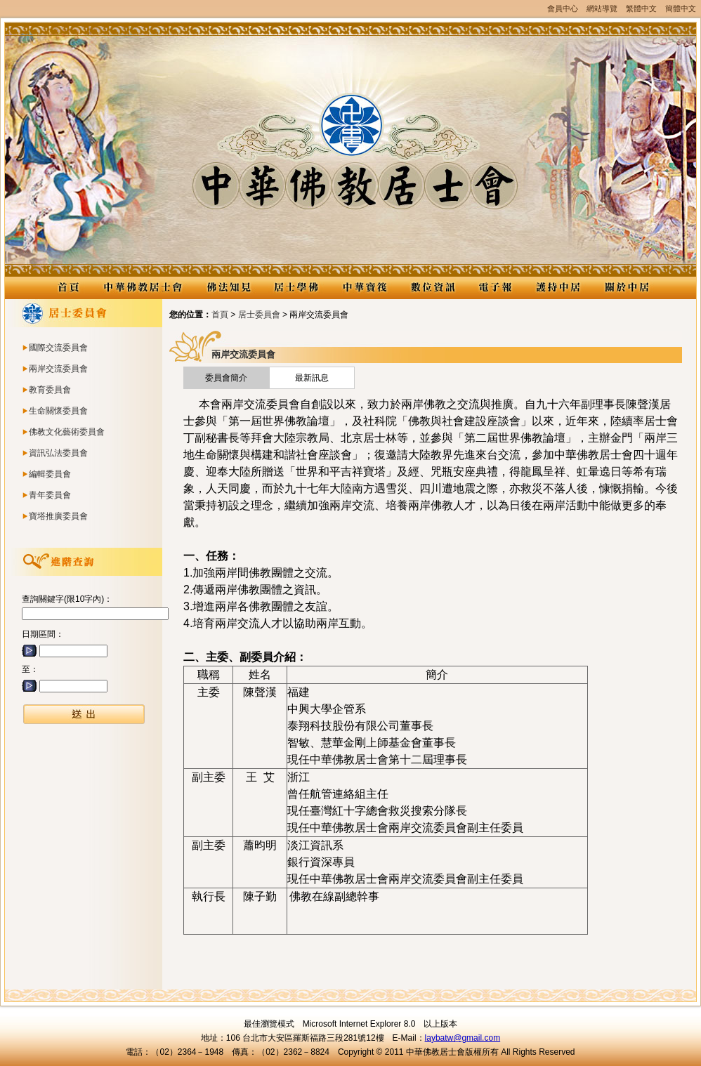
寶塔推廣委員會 (58, 516)
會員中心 (562, 8)
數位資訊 (432, 288)
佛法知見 (228, 288)
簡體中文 (680, 8)
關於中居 (626, 288)
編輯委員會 (50, 474)
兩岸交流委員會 (58, 369)
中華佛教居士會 (142, 288)
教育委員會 (50, 390)
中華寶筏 (364, 288)
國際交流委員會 (58, 348)
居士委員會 (259, 315)
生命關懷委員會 (58, 411)
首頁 (219, 315)
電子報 (495, 288)
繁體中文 (641, 8)
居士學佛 (296, 288)
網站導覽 (602, 8)
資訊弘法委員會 (58, 453)
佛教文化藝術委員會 (67, 432)
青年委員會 (50, 495)
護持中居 (558, 288)
